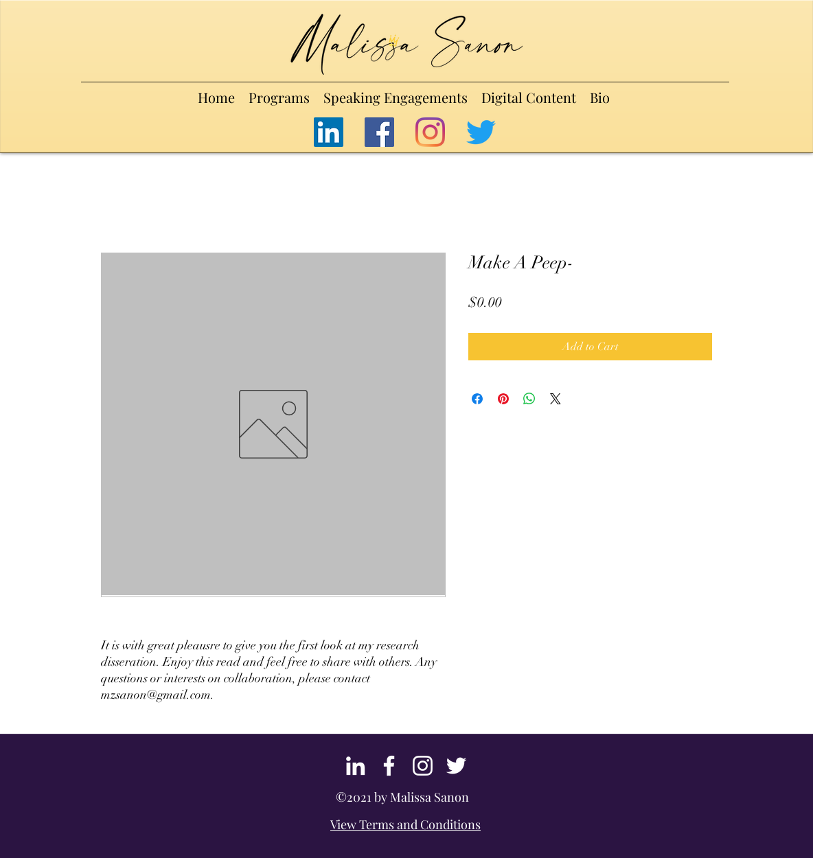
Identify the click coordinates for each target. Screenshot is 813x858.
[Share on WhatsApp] (529, 399)
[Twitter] (481, 132)
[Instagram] (430, 132)
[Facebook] (379, 132)
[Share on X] (555, 399)
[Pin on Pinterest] (503, 399)
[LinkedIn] (328, 132)
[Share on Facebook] (477, 399)
